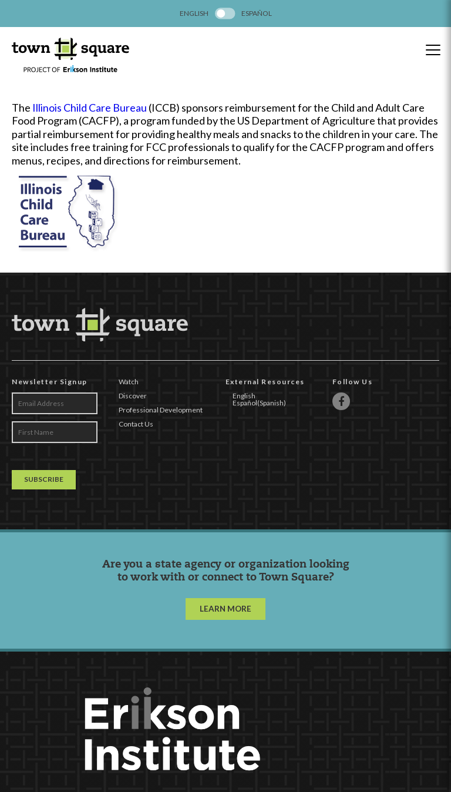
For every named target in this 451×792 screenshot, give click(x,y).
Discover (133, 395)
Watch (129, 381)
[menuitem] (194, 13)
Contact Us (136, 424)
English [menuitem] (194, 13)
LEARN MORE (225, 608)
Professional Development (161, 409)
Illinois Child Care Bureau (89, 107)
